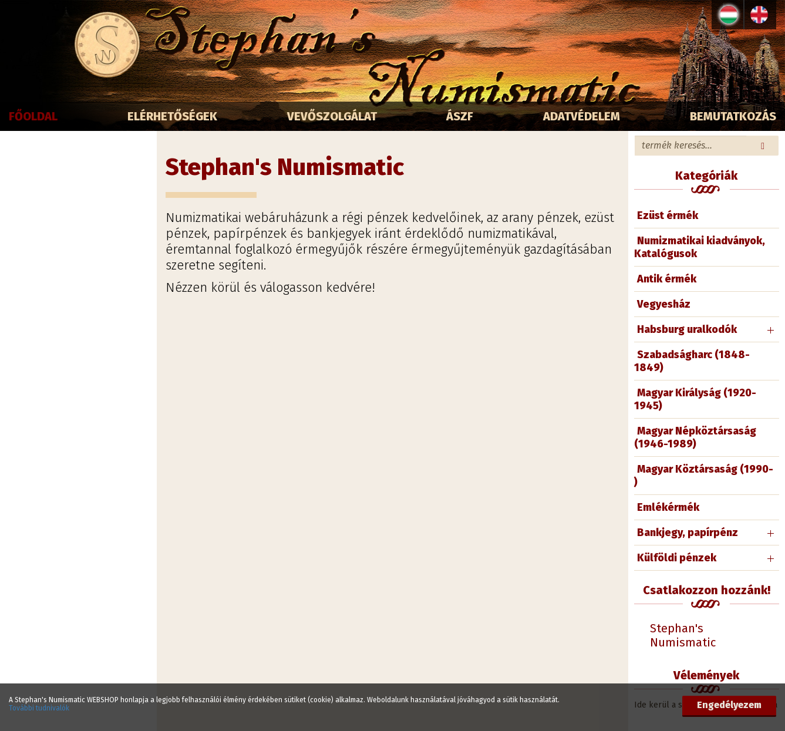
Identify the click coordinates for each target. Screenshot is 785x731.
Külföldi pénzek (676, 557)
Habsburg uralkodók (687, 329)
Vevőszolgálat (332, 116)
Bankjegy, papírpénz (687, 532)
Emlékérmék (668, 507)
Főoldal (33, 116)
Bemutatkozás (733, 116)
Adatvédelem (581, 116)
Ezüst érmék (667, 215)
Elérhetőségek (172, 116)
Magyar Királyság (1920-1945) (695, 399)
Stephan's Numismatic (683, 635)
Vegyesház (663, 304)
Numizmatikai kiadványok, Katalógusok (699, 247)
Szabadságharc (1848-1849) (692, 361)
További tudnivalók (39, 708)
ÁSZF (459, 116)
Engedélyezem (729, 704)
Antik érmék (666, 278)
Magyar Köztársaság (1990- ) (703, 476)
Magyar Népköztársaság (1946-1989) (695, 437)
